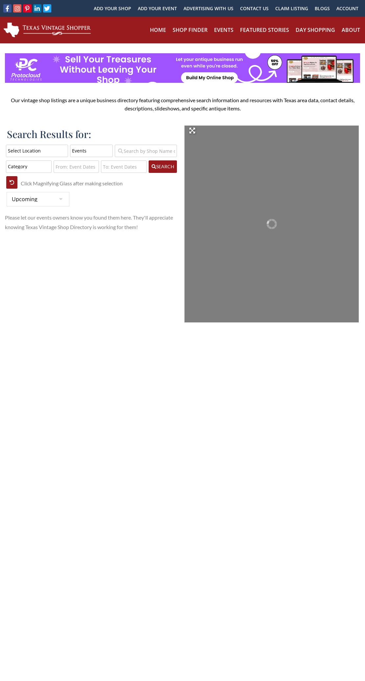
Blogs (322, 8)
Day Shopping (315, 30)
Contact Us (254, 8)
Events (223, 30)
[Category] (29, 166)
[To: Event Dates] (124, 166)
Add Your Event (157, 8)
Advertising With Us (208, 8)
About (351, 30)
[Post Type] (91, 151)
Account (347, 8)
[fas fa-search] (163, 166)
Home (158, 30)
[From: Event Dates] (76, 166)
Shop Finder (190, 30)
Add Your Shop (112, 8)
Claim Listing (291, 8)
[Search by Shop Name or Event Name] (146, 151)
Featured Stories (264, 30)
